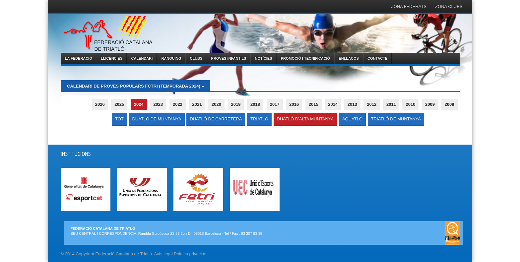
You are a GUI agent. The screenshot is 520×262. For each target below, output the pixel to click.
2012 (371, 104)
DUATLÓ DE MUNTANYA (156, 118)
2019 (236, 104)
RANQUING (171, 58)
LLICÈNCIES (111, 58)
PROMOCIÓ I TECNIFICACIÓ (305, 58)
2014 (333, 104)
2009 (430, 104)
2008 (449, 104)
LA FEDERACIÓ (78, 58)
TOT (119, 118)
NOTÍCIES (263, 58)
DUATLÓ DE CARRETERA (216, 118)
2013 (352, 104)
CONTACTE (377, 58)
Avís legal (163, 253)
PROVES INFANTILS (228, 58)
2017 (275, 104)
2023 (158, 104)
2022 (177, 104)
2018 (255, 104)
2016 (294, 104)
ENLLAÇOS (349, 58)
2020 (216, 104)
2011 (391, 104)
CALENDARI (142, 58)
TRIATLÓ (259, 118)
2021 (197, 104)
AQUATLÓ (352, 118)
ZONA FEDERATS (408, 6)
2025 (119, 104)
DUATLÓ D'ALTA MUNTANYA (305, 118)
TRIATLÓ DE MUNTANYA (396, 118)
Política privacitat (190, 253)
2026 (100, 104)
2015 (313, 104)
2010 (410, 104)
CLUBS (196, 58)
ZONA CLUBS (448, 6)
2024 (139, 104)
